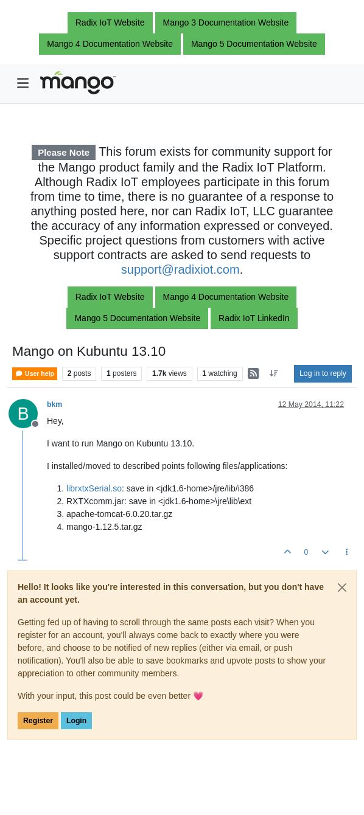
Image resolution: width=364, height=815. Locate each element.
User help (34, 374)
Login (76, 720)
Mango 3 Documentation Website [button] (226, 22)
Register (38, 720)
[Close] (342, 587)
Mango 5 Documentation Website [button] (254, 44)
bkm (54, 404)
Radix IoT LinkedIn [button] (254, 318)
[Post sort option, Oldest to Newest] (274, 373)
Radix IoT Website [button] (110, 22)
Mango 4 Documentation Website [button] (110, 44)
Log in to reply (322, 373)
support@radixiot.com (180, 269)
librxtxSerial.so (94, 488)
